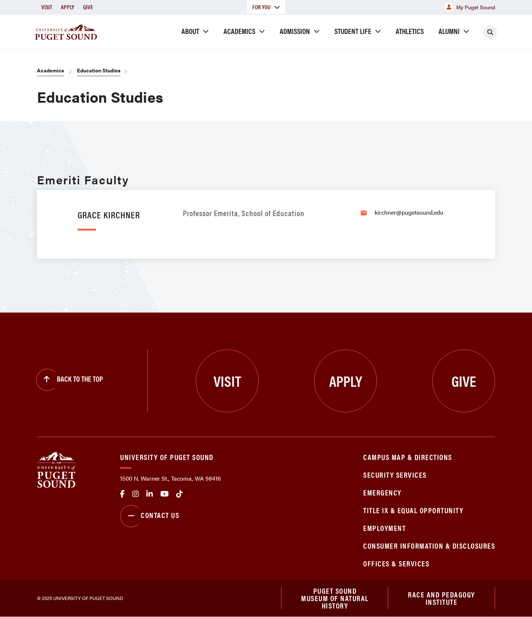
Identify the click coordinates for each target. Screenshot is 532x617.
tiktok (179, 494)
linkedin (149, 494)
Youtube (164, 494)
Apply (67, 7)
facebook (122, 494)
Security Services (395, 474)
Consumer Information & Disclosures (429, 545)
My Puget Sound (469, 7)
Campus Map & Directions (407, 456)
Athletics (410, 30)
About (190, 30)
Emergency (382, 492)
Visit (46, 7)
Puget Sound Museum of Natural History (335, 598)
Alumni (449, 30)
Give (88, 7)
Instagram (135, 494)
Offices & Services (396, 563)
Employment (384, 527)
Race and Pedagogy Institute (441, 598)
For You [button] (266, 7)
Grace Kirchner (109, 214)
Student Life (352, 30)
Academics (239, 30)
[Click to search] (490, 32)
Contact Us (149, 516)
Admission (295, 30)
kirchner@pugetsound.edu (409, 212)
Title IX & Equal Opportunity (413, 510)
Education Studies (98, 70)
